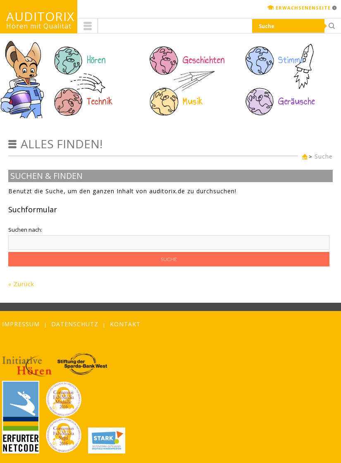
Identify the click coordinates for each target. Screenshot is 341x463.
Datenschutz (74, 324)
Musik (193, 102)
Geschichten (204, 60)
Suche (324, 156)
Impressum (21, 324)
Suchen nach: (25, 229)
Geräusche (296, 102)
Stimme (291, 60)
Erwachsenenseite (303, 8)
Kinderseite (303, 157)
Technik (100, 102)
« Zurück (21, 284)
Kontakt (125, 324)
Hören (96, 60)
